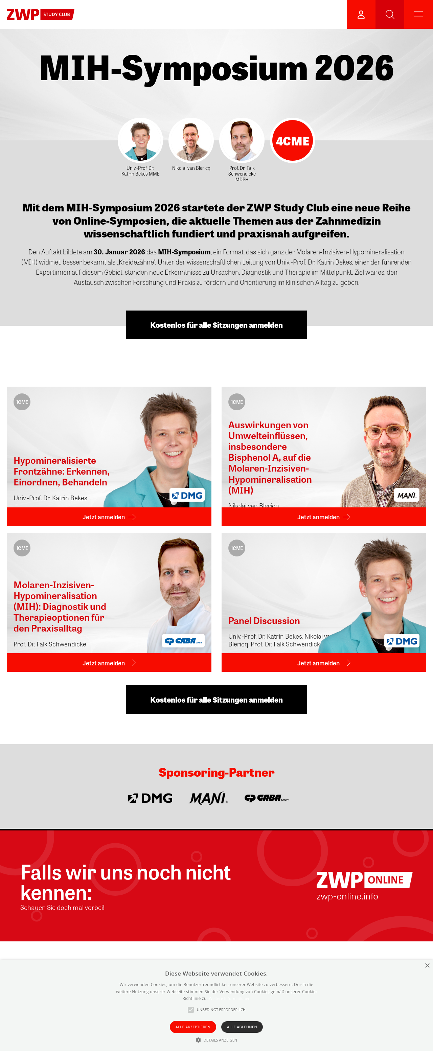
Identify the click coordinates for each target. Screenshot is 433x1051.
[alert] (216, 1005)
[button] (216, 1039)
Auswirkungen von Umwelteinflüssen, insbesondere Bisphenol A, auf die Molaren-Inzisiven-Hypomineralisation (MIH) (270, 457)
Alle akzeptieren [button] (193, 1026)
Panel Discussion (264, 620)
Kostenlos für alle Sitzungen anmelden (216, 324)
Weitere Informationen (229, 998)
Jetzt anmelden (104, 516)
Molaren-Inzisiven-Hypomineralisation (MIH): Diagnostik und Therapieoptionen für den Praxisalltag (60, 606)
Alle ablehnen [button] (242, 1026)
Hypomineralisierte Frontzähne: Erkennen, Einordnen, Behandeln (62, 470)
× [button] (427, 965)
